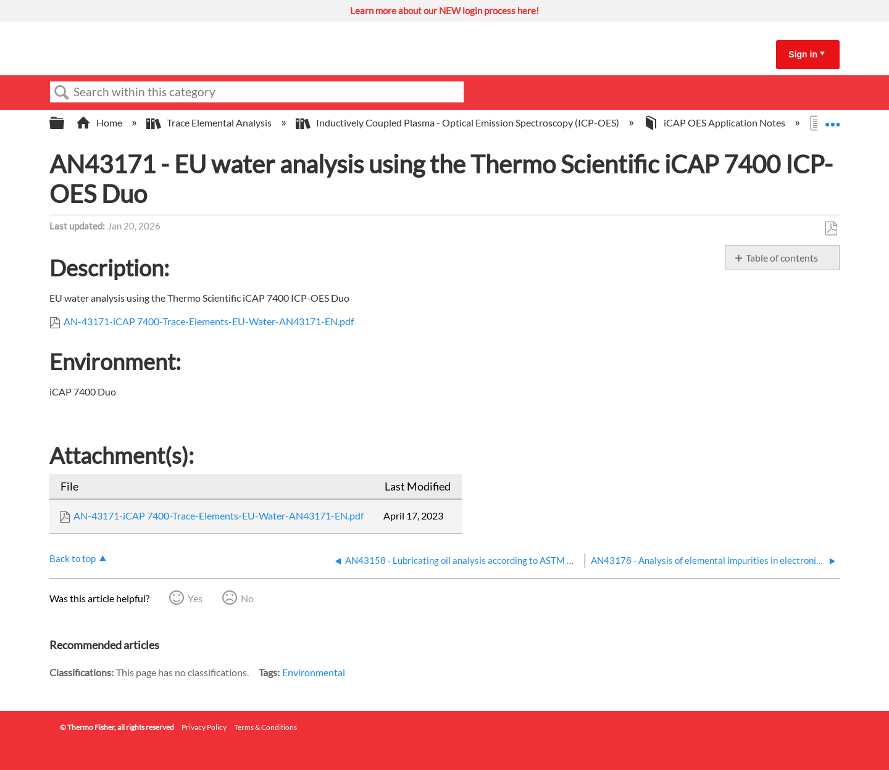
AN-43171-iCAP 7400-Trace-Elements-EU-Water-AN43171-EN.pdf (209, 321)
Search (61, 92)
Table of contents (782, 257)
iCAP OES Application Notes (715, 122)
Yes (195, 598)
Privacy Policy (204, 727)
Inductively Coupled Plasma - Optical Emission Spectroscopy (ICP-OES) (458, 122)
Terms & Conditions (265, 727)
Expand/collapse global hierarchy (64, 123)
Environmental (313, 672)
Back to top (72, 558)
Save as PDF (830, 228)
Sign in (802, 54)
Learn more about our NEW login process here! (444, 10)
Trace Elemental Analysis (209, 122)
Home (100, 122)
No (247, 598)
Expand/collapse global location (832, 119)
